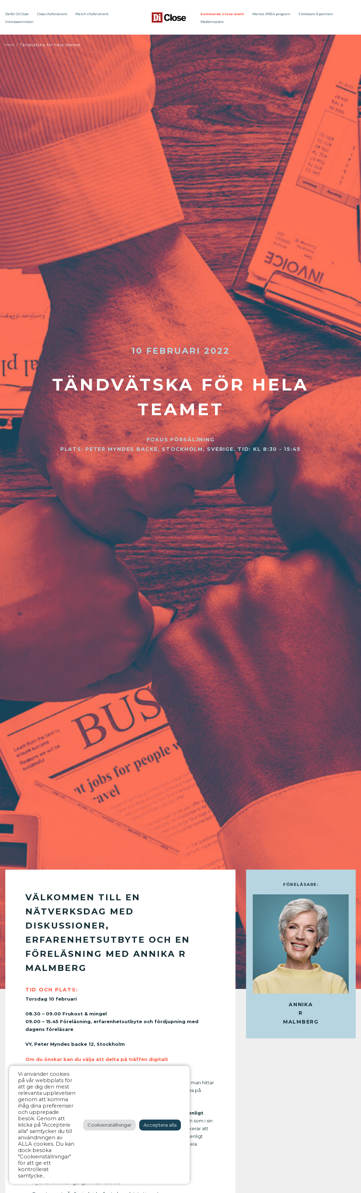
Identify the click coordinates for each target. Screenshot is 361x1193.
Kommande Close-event (222, 14)
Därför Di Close (17, 14)
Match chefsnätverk (92, 14)
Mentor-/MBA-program (271, 14)
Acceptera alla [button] (160, 1125)
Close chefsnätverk (52, 14)
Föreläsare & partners (316, 14)
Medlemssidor (212, 22)
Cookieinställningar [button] (109, 1125)
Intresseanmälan (19, 22)
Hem (10, 44)
